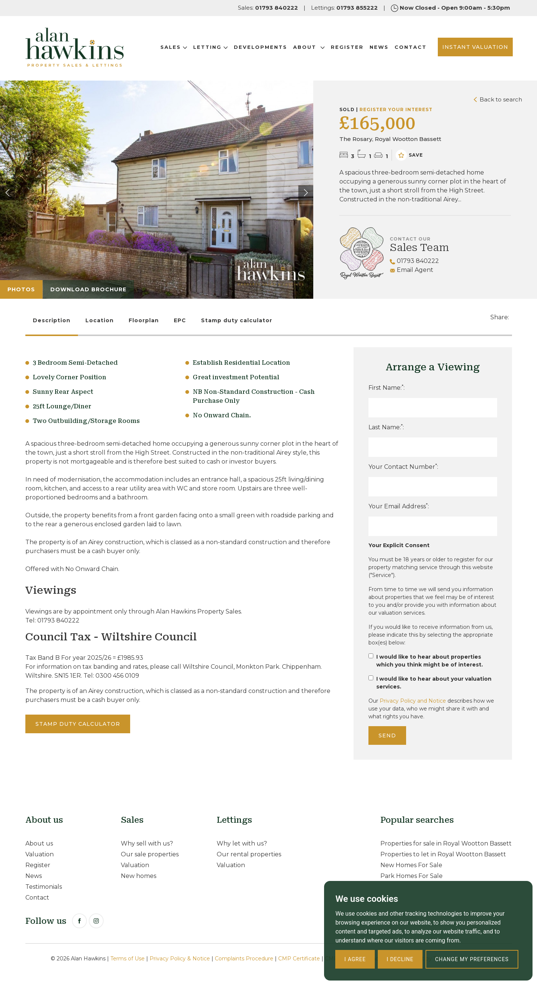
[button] (305, 192)
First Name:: (386, 387)
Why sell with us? (147, 843)
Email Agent (411, 269)
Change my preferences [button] (472, 959)
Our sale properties (150, 854)
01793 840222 (414, 260)
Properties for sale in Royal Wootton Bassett (446, 843)
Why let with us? (242, 843)
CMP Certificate (299, 958)
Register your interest (396, 109)
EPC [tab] (180, 320)
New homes (138, 875)
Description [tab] (51, 320)
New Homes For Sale (411, 865)
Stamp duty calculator (236, 320)
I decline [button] (400, 959)
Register (344, 48)
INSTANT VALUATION (473, 48)
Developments (258, 48)
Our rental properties (249, 854)
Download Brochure (88, 289)
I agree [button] (354, 959)
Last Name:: (386, 427)
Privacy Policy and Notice (413, 700)
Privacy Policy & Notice (180, 958)
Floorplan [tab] (144, 320)
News (376, 48)
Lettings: (344, 7)
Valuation (39, 854)
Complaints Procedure (244, 958)
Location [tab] (99, 320)
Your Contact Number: (403, 466)
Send (387, 735)
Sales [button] (171, 48)
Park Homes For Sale (411, 875)
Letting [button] (208, 48)
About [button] (306, 48)
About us (39, 843)
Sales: (268, 7)
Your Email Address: (398, 506)
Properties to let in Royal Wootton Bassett (443, 854)
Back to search (498, 99)
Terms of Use (127, 958)
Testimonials (43, 886)
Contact (408, 48)
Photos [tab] (21, 289)
